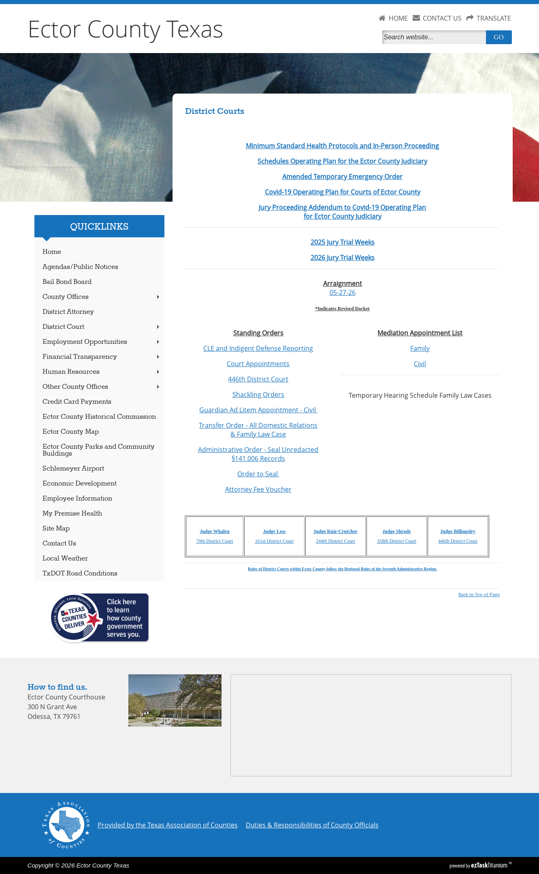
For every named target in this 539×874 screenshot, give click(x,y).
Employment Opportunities (102, 342)
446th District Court (258, 379)
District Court (102, 327)
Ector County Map (71, 432)
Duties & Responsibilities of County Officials (312, 825)
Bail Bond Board (67, 282)
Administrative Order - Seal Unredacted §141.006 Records (258, 454)
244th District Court (335, 541)
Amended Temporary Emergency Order (342, 176)
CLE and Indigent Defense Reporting (258, 348)
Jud (386, 531)
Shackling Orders (258, 394)
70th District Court (214, 541)
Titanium (490, 865)
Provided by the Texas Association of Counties (168, 825)
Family (420, 348)
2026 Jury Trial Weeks (343, 257)
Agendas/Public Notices (80, 267)
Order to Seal (258, 473)
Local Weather (65, 558)
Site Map (56, 528)
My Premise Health (72, 513)
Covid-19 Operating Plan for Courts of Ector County (342, 192)
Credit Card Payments (77, 402)
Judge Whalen (214, 531)
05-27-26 (343, 292)
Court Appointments (258, 363)
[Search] (435, 37)
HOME (398, 18)
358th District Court (396, 541)
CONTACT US (442, 18)
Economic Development (80, 484)
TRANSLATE (494, 18)
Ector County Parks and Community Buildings (99, 450)
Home (52, 252)
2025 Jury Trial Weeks (343, 242)
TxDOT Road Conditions (80, 573)
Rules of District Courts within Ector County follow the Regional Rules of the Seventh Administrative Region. (342, 569)
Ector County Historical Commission (99, 417)
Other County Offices (102, 387)
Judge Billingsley (457, 531)
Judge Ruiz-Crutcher (335, 531)
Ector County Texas (126, 28)
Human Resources (102, 372)
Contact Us (59, 543)
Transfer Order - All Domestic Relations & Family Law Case (258, 430)
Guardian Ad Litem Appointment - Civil (258, 409)
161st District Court (274, 541)
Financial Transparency (102, 357)
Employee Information (77, 499)
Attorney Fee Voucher (258, 489)
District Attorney (68, 312)
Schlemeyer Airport (73, 469)
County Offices (102, 297)
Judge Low (274, 531)
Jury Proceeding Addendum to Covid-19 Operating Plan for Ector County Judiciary (342, 212)
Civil (420, 363)
